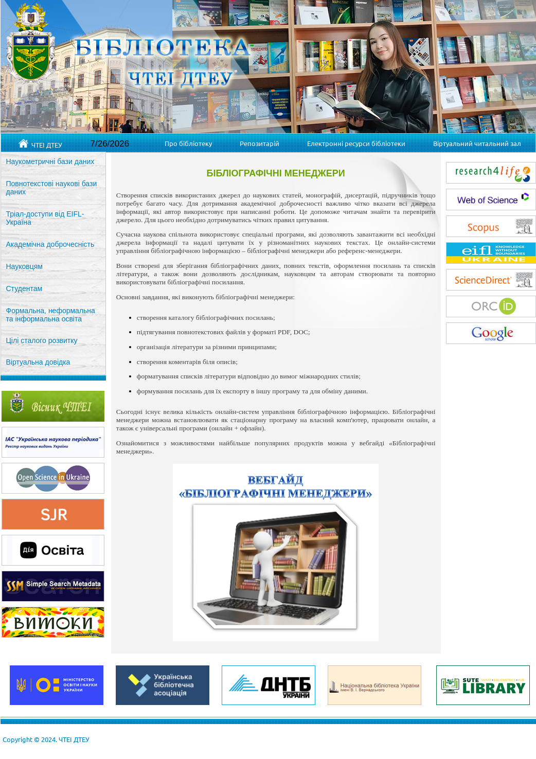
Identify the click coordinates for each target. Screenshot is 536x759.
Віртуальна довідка (38, 362)
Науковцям (24, 266)
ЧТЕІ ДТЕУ (40, 144)
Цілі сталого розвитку (42, 340)
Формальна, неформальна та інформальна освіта (50, 314)
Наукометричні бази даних (50, 161)
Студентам (24, 288)
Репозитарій (259, 143)
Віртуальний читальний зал (477, 143)
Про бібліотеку (188, 143)
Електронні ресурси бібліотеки (356, 143)
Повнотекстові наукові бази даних (51, 187)
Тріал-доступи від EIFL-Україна (45, 218)
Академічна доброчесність (50, 244)
